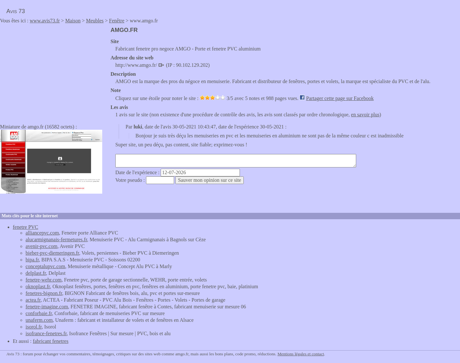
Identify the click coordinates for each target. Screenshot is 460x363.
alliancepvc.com (42, 233)
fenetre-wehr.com (43, 279)
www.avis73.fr (45, 20)
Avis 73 (15, 11)
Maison (72, 20)
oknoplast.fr (38, 286)
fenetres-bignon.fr (44, 293)
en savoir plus (365, 114)
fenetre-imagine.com (47, 306)
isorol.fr (34, 326)
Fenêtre (116, 20)
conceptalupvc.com (45, 266)
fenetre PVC (25, 227)
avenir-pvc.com (41, 246)
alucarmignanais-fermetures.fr (56, 239)
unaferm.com (39, 320)
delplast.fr (36, 273)
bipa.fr (32, 259)
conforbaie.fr (39, 313)
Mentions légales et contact (301, 353)
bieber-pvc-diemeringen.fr (52, 253)
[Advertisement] (53, 71)
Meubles (94, 20)
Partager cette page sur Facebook (339, 98)
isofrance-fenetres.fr (46, 333)
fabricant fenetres (50, 341)
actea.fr (33, 300)
